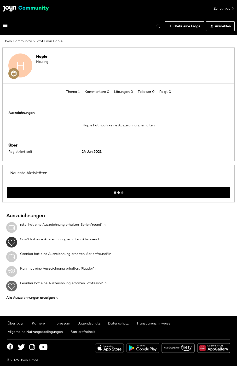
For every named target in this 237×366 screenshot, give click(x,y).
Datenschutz (118, 323)
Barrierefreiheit (82, 332)
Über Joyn (16, 323)
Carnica (26, 254)
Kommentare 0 (97, 92)
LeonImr (26, 283)
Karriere (38, 323)
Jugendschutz (89, 323)
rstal (23, 224)
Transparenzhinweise (153, 323)
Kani (24, 268)
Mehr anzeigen (118, 191)
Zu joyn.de (224, 8)
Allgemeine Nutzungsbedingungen (35, 332)
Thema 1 (73, 92)
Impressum (61, 323)
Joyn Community (18, 41)
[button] (5, 27)
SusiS (24, 239)
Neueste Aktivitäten (28, 173)
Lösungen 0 (124, 92)
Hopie (41, 56)
